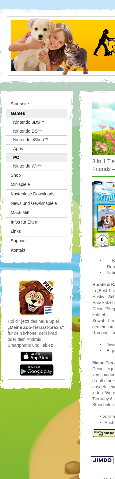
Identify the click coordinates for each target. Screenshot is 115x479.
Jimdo (102, 460)
